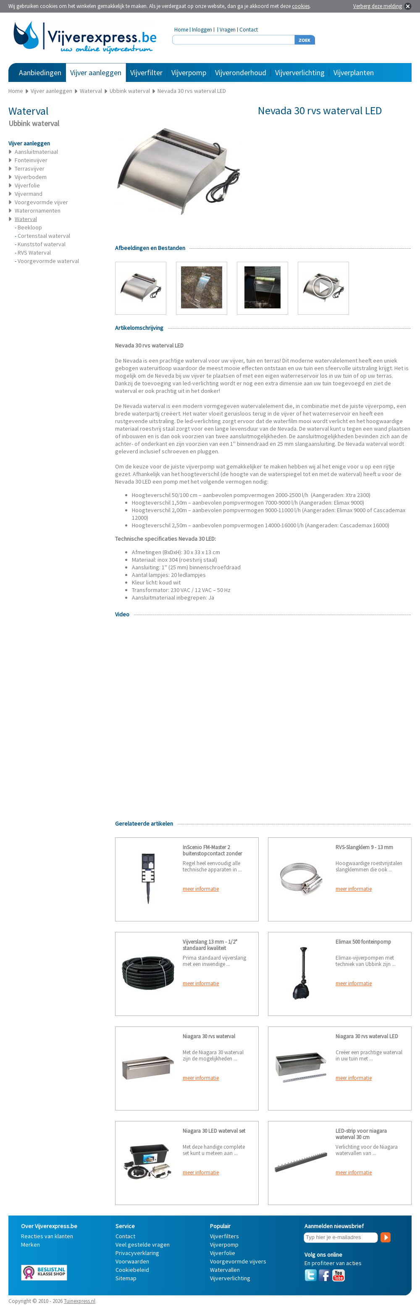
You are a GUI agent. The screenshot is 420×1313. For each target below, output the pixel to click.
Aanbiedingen (40, 72)
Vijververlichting (300, 72)
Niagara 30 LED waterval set (214, 1130)
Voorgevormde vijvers (238, 1261)
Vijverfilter (146, 72)
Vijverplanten (353, 72)
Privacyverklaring (137, 1253)
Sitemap (126, 1278)
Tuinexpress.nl (79, 1301)
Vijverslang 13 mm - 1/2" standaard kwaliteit (210, 945)
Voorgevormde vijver (41, 202)
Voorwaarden (132, 1261)
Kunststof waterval (42, 244)
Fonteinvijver (31, 160)
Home (181, 29)
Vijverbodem (31, 177)
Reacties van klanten (47, 1236)
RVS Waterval (34, 252)
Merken (30, 1244)
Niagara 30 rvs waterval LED (367, 1036)
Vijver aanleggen (95, 72)
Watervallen (225, 1270)
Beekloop (30, 227)
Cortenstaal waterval (44, 235)
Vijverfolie (27, 185)
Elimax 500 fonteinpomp (363, 941)
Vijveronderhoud (240, 72)
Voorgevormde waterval (48, 261)
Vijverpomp (188, 72)
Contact (248, 29)
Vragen (228, 29)
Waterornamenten (37, 210)
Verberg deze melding (377, 6)
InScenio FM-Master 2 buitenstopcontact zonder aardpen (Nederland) (212, 853)
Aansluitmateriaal (36, 151)
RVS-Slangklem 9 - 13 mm (364, 847)
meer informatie (201, 888)
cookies (301, 6)
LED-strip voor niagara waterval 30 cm (361, 1134)
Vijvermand (28, 193)
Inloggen (202, 29)
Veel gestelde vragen (143, 1244)
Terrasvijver (30, 168)
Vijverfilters (224, 1236)
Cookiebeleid (132, 1270)
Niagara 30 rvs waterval (209, 1036)
